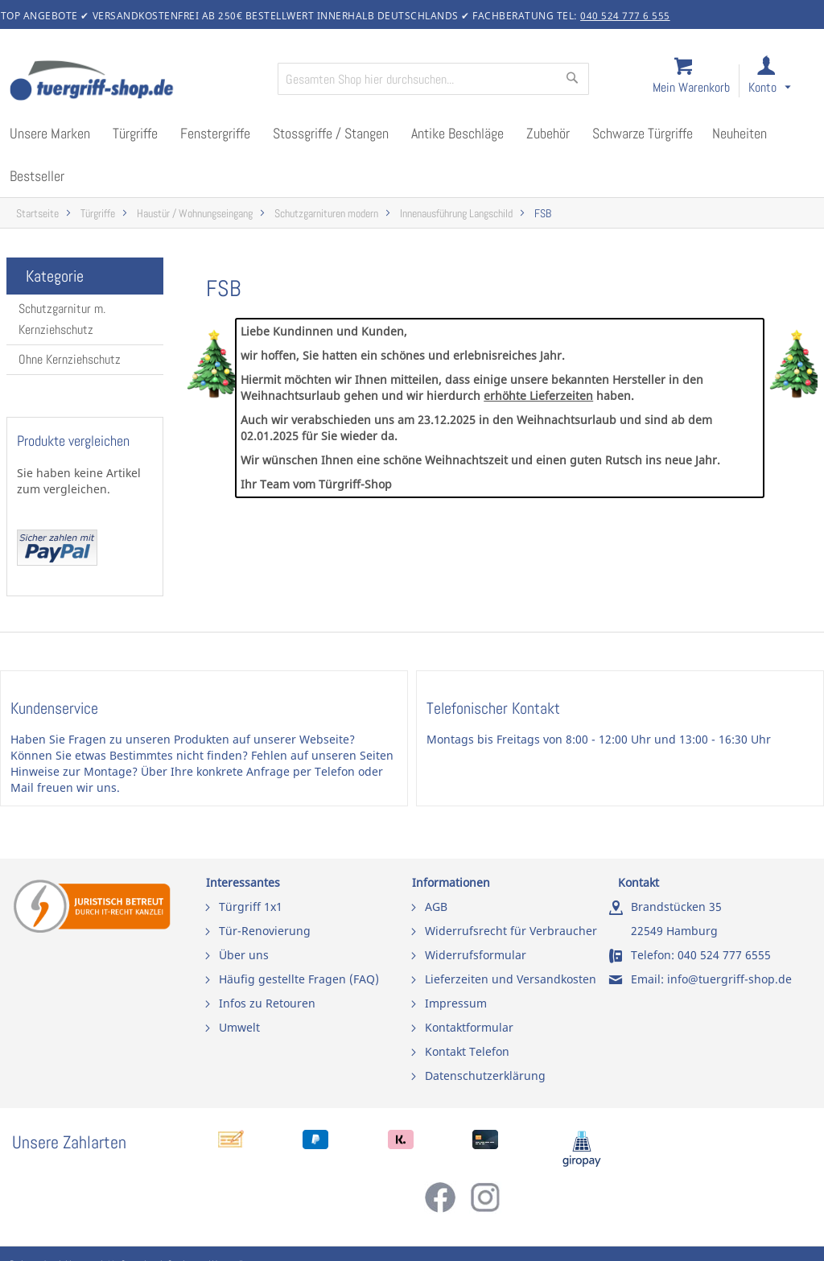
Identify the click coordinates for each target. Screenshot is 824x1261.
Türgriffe (97, 213)
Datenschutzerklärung (485, 1075)
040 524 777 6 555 (625, 16)
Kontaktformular (469, 1027)
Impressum (456, 1003)
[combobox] (433, 79)
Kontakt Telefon (467, 1051)
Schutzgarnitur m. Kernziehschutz (62, 319)
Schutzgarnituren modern (326, 213)
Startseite (37, 213)
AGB (436, 906)
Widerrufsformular (475, 954)
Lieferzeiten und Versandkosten (510, 979)
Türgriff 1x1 (250, 906)
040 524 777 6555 (724, 954)
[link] (782, 81)
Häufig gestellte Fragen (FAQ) (299, 979)
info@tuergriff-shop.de (729, 979)
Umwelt (239, 1027)
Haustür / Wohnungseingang (195, 213)
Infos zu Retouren (267, 1003)
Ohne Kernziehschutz (70, 359)
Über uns (244, 954)
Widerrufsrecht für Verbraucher (511, 930)
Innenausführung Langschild (456, 213)
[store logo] (137, 82)
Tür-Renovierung (265, 930)
